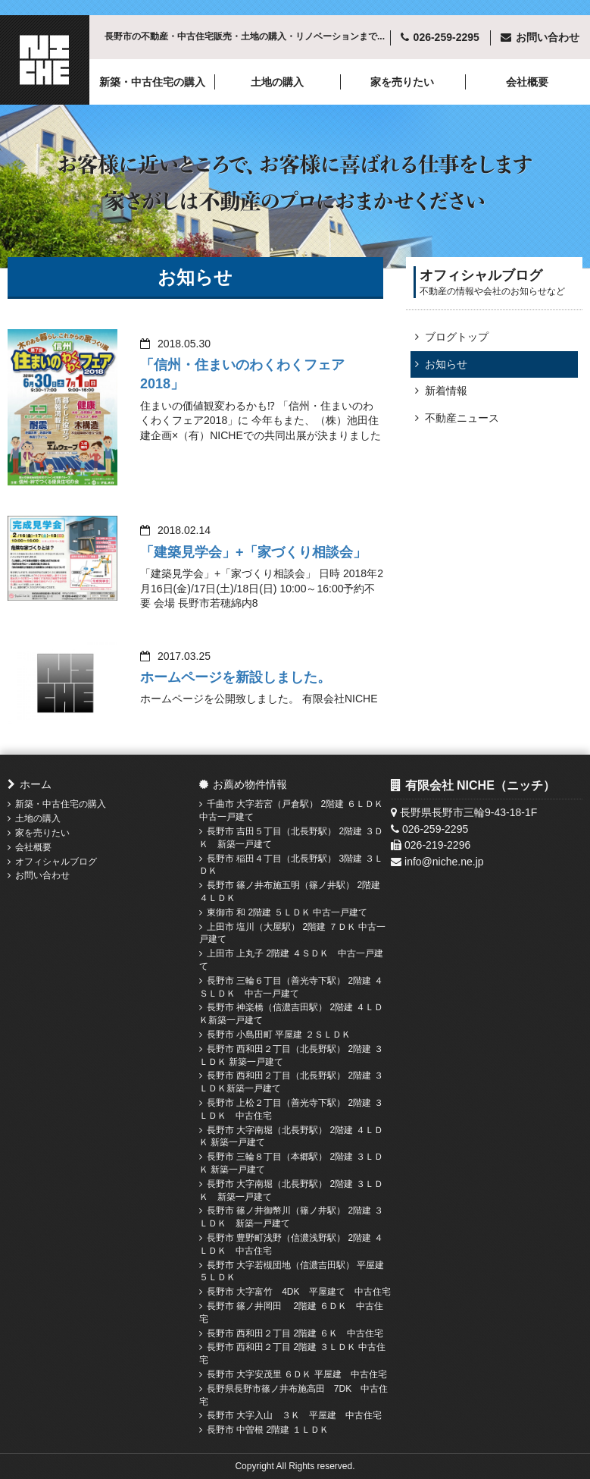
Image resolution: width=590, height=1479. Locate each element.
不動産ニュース (462, 418)
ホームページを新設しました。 (235, 677)
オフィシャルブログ (56, 861)
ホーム (36, 784)
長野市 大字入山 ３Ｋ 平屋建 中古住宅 (294, 1415)
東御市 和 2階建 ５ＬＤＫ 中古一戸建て (287, 912)
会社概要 (527, 82)
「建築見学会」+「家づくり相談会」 (253, 552)
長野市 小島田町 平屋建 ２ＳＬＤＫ (279, 1034)
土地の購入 (277, 82)
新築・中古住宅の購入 (152, 82)
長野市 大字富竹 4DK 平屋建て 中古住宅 (299, 1291)
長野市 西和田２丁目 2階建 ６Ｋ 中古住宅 (295, 1333)
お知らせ (446, 364)
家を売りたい (402, 82)
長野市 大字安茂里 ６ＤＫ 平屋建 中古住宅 (297, 1374)
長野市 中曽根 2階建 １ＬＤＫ (268, 1429)
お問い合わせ (42, 875)
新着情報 (446, 391)
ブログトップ (457, 337)
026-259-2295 (446, 37)
